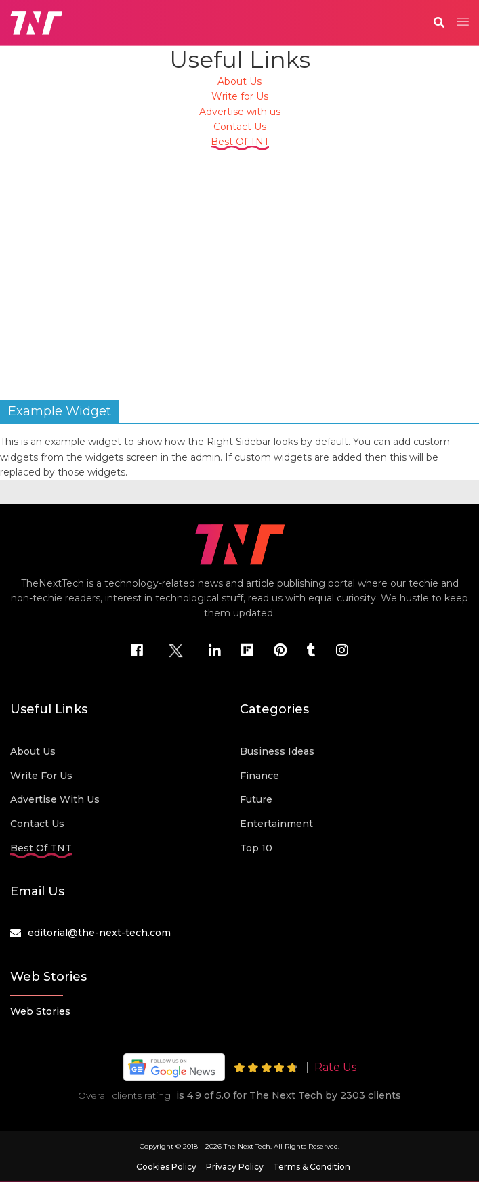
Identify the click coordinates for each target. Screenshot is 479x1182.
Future (256, 799)
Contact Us (239, 127)
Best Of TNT (240, 141)
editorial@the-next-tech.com (99, 933)
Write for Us (239, 96)
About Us (239, 81)
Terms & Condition (311, 1167)
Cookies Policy (166, 1167)
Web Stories (40, 1011)
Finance (259, 775)
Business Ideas (277, 751)
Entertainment (276, 824)
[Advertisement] (239, 268)
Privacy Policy (235, 1167)
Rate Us (335, 1067)
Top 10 (256, 848)
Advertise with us (239, 112)
